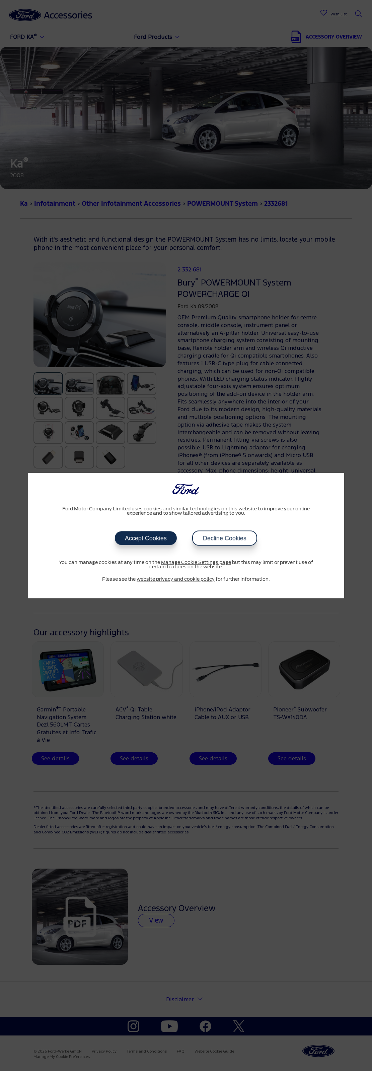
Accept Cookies (146, 538)
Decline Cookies (224, 538)
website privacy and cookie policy (176, 579)
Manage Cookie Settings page (196, 562)
